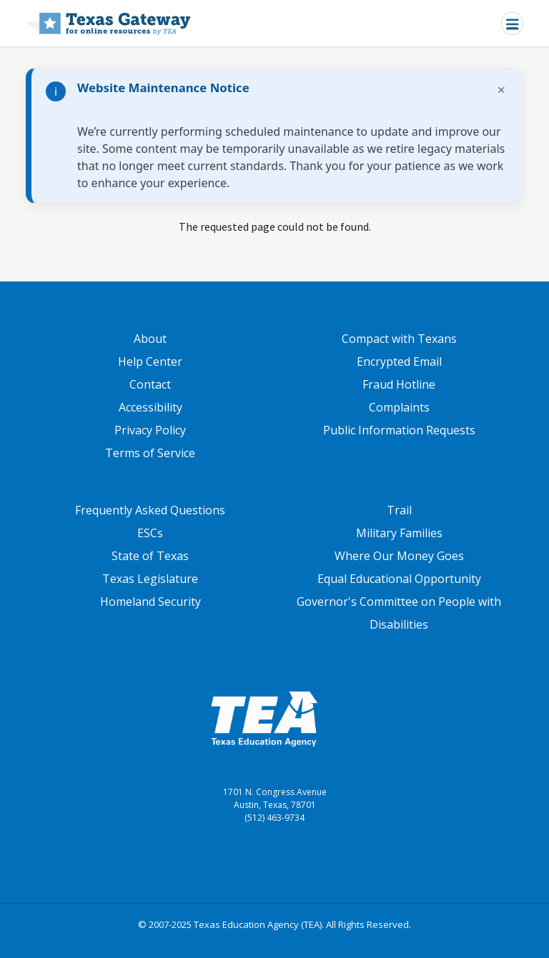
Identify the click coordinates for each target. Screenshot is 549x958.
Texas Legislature (150, 579)
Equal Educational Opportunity (399, 579)
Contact (150, 384)
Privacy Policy (150, 430)
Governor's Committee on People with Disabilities (399, 613)
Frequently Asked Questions (150, 510)
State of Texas (150, 556)
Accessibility (150, 407)
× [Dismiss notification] (501, 89)
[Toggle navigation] (512, 23)
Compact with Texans (399, 338)
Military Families (399, 533)
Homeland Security (150, 601)
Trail (399, 510)
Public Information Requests (399, 430)
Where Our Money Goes (399, 556)
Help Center (150, 361)
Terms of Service (150, 453)
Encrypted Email (399, 361)
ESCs (150, 533)
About (150, 338)
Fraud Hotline (398, 384)
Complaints (399, 407)
